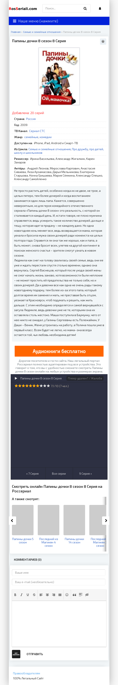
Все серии (59, 473)
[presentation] (15, 595)
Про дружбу (80, 149)
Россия (31, 119)
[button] (15, 594)
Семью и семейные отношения (50, 149)
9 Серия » (85, 473)
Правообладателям (26, 673)
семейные (31, 137)
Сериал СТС (37, 131)
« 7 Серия (32, 473)
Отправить (35, 654)
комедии (46, 137)
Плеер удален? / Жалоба (85, 378)
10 (48, 386)
